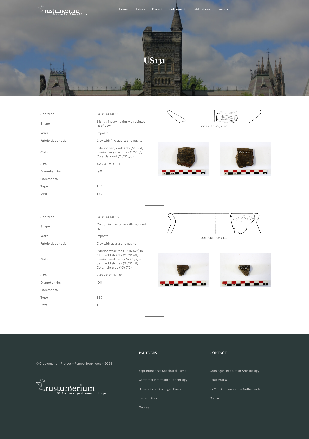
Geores (144, 407)
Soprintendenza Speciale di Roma (162, 371)
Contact (216, 398)
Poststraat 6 (218, 380)
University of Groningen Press (160, 389)
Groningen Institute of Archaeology (235, 371)
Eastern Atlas (148, 398)
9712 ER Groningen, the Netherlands (235, 389)
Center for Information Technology (163, 380)
